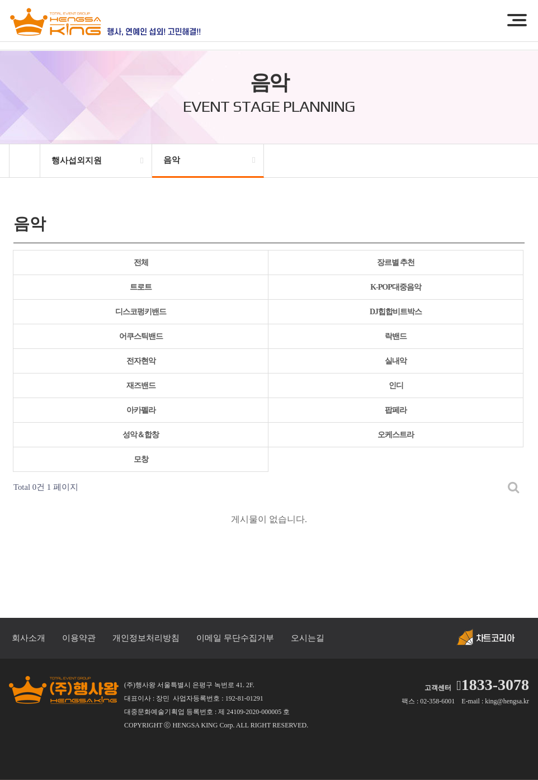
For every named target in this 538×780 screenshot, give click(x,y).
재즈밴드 (140, 385)
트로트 (141, 287)
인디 (396, 385)
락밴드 (396, 336)
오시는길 (307, 638)
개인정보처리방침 (146, 638)
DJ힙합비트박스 (396, 312)
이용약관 (79, 638)
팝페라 (396, 410)
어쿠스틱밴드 (141, 336)
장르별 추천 (396, 262)
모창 (141, 459)
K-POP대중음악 (395, 287)
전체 (141, 262)
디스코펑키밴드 (140, 312)
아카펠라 (140, 410)
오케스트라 (395, 435)
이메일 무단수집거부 (235, 638)
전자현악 (140, 361)
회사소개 (28, 638)
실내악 (396, 361)
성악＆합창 (140, 435)
